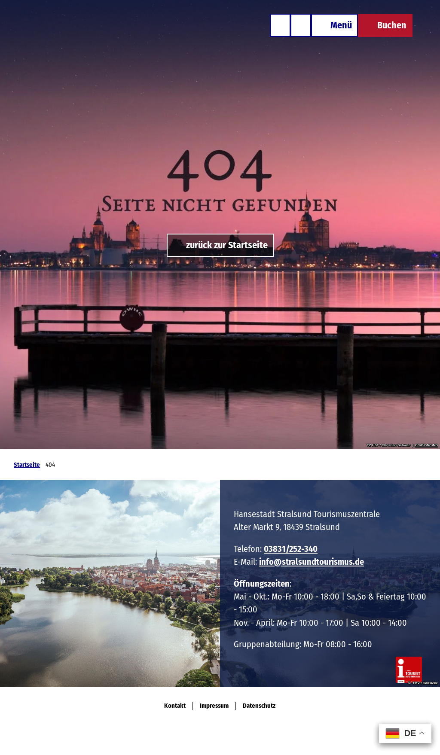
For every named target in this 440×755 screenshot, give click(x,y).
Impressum (214, 705)
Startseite (27, 465)
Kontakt (175, 705)
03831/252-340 (291, 549)
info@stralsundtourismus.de (311, 562)
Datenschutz (259, 705)
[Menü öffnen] (334, 25)
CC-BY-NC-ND (426, 445)
